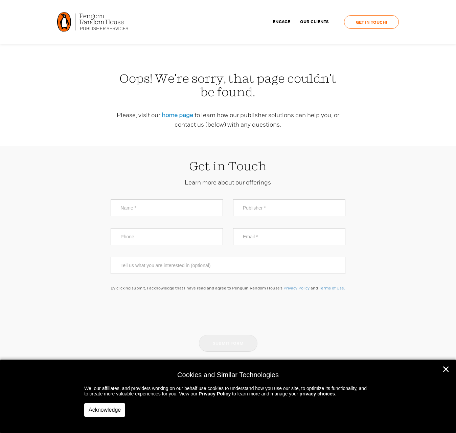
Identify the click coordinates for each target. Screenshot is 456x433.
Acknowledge (105, 410)
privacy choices (317, 393)
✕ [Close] (446, 369)
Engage (281, 22)
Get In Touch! (371, 23)
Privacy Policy (296, 288)
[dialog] (228, 396)
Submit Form (228, 344)
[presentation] (228, 312)
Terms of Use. (332, 288)
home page (177, 115)
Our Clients (314, 22)
